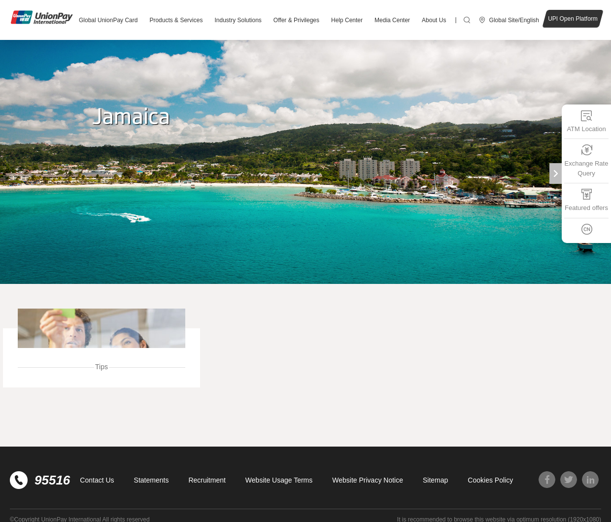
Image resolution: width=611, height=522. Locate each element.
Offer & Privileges (296, 20)
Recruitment (206, 480)
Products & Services (176, 20)
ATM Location (586, 121)
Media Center (392, 20)
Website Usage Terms (278, 480)
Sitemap (435, 480)
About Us (434, 20)
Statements (151, 480)
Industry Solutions (237, 20)
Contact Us (97, 480)
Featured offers (586, 199)
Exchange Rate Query (587, 160)
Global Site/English (514, 20)
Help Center (347, 20)
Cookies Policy (490, 480)
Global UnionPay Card (108, 20)
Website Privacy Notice (367, 480)
